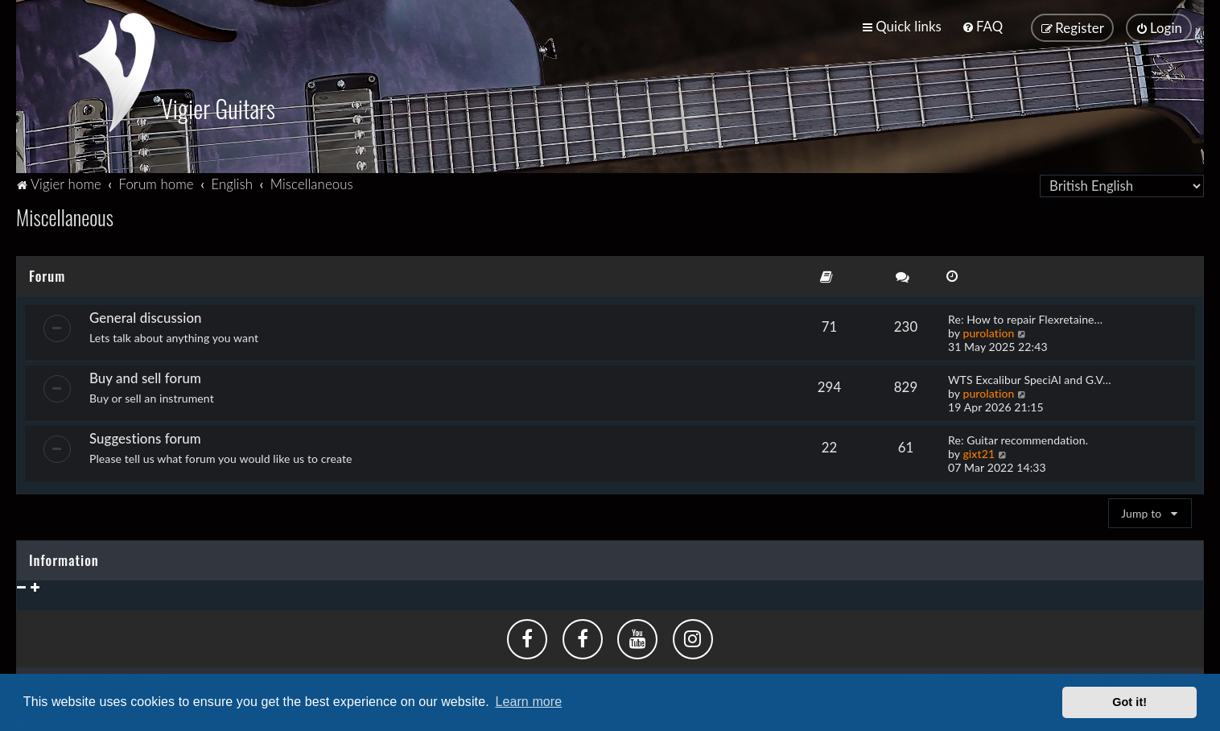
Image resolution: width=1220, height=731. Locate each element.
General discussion (145, 315)
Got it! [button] (1129, 702)
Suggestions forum (145, 435)
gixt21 (978, 451)
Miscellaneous (64, 214)
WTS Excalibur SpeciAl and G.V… (1029, 377)
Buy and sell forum (145, 375)
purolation (988, 330)
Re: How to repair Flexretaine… (1025, 317)
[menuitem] (982, 26)
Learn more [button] (528, 701)
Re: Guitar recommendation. (1018, 437)
